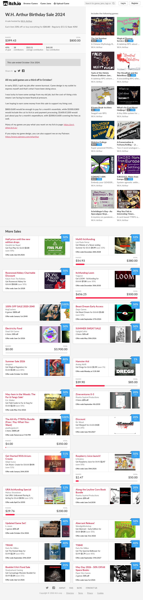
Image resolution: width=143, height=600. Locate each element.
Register (135, 3)
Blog (79, 588)
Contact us (91, 588)
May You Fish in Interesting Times (125, 212)
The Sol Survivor (99, 38)
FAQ (71, 588)
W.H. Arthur (26, 21)
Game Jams (45, 3)
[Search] (113, 3)
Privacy (90, 593)
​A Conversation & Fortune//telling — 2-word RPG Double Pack (128, 144)
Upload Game (61, 3)
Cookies (100, 593)
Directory (70, 593)
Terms (80, 593)
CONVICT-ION (98, 176)
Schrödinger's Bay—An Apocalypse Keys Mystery (101, 214)
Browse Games (31, 3)
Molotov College (99, 142)
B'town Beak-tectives (101, 107)
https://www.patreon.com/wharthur (22, 136)
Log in (123, 3)
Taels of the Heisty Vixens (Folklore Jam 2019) (100, 75)
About (62, 588)
